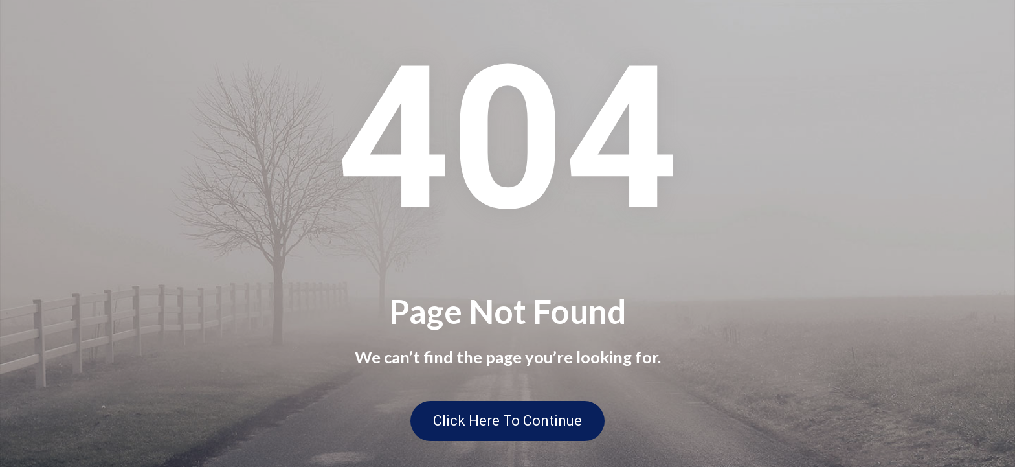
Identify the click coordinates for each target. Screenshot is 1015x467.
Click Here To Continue (507, 421)
